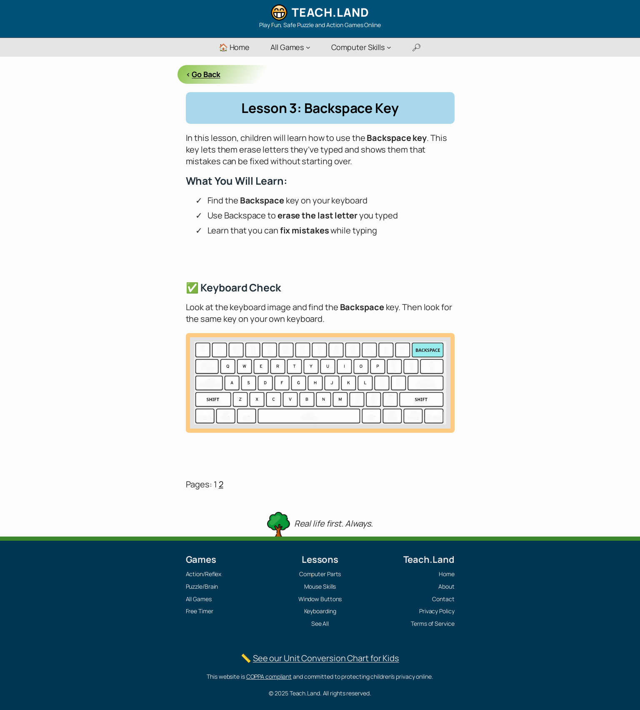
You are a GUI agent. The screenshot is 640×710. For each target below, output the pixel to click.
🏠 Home (234, 47)
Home (447, 574)
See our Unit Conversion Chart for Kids (326, 658)
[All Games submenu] (308, 47)
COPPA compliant (269, 676)
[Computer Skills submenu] (389, 47)
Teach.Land (330, 12)
